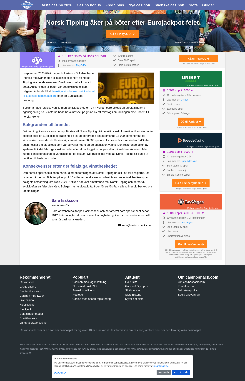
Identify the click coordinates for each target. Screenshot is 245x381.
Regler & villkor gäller (130, 45)
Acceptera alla (181, 372)
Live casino (27, 300)
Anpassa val (60, 372)
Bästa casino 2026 (56, 5)
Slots (193, 5)
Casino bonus (89, 5)
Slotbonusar (132, 290)
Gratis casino (28, 286)
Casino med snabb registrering (91, 298)
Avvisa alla (163, 372)
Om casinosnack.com (191, 282)
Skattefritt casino (30, 291)
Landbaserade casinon (34, 322)
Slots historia (133, 294)
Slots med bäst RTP (84, 286)
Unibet (184, 99)
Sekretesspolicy (188, 290)
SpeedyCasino (189, 161)
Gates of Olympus (136, 286)
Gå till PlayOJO (122, 33)
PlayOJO (81, 65)
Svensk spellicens (83, 290)
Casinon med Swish (32, 295)
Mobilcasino (27, 304)
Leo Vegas (187, 222)
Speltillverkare (28, 318)
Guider (208, 5)
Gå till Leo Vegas (191, 244)
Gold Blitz (131, 282)
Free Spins (114, 5)
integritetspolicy (160, 366)
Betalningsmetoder (31, 313)
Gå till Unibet (191, 121)
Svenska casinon (169, 5)
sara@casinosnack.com (137, 225)
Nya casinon (139, 5)
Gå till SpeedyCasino (191, 183)
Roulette (77, 294)
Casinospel (27, 282)
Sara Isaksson (191, 42)
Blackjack (26, 309)
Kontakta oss (186, 286)
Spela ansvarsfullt (189, 294)
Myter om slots (134, 298)
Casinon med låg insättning (89, 282)
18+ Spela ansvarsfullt (114, 45)
